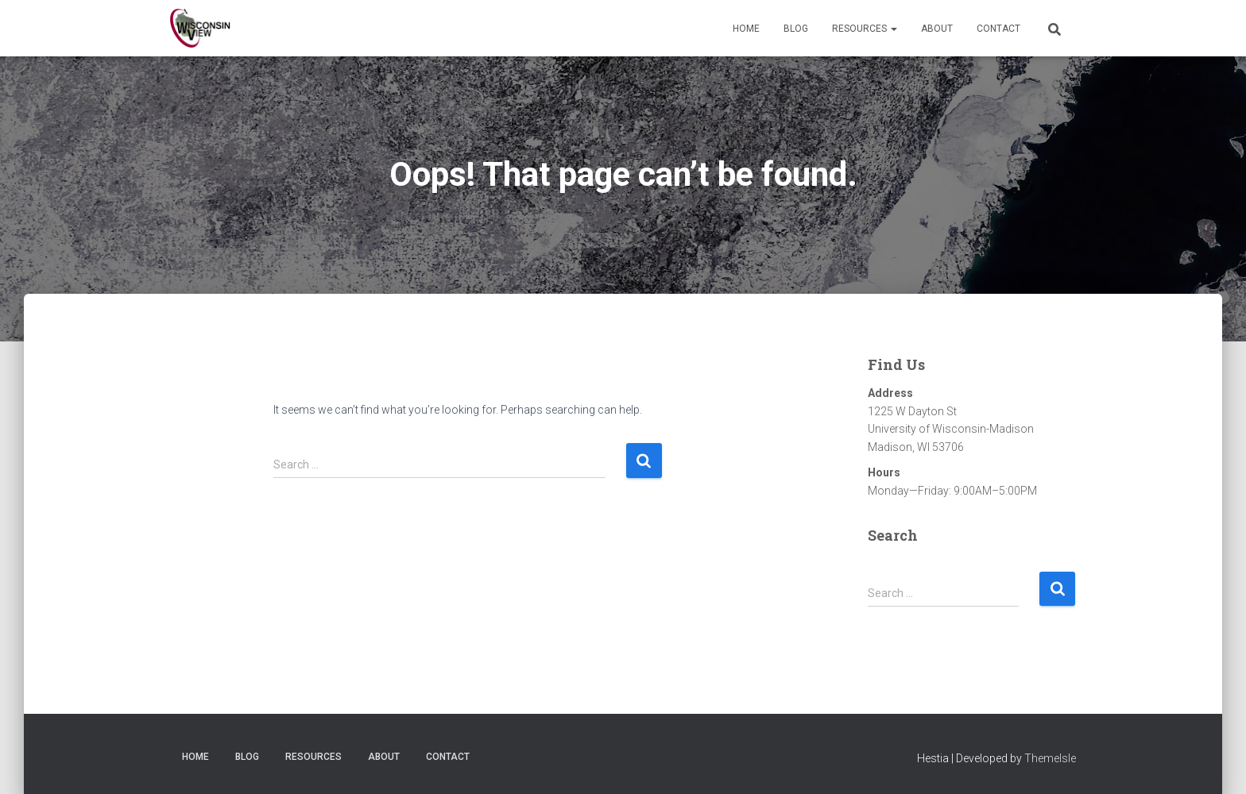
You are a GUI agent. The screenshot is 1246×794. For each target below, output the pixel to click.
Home (746, 28)
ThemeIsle (1050, 758)
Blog (796, 28)
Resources (864, 28)
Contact (998, 28)
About (937, 28)
